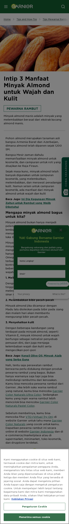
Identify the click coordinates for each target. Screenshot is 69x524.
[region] (34, 486)
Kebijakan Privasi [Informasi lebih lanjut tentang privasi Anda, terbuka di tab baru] (22, 498)
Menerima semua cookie (34, 517)
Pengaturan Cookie (34, 506)
